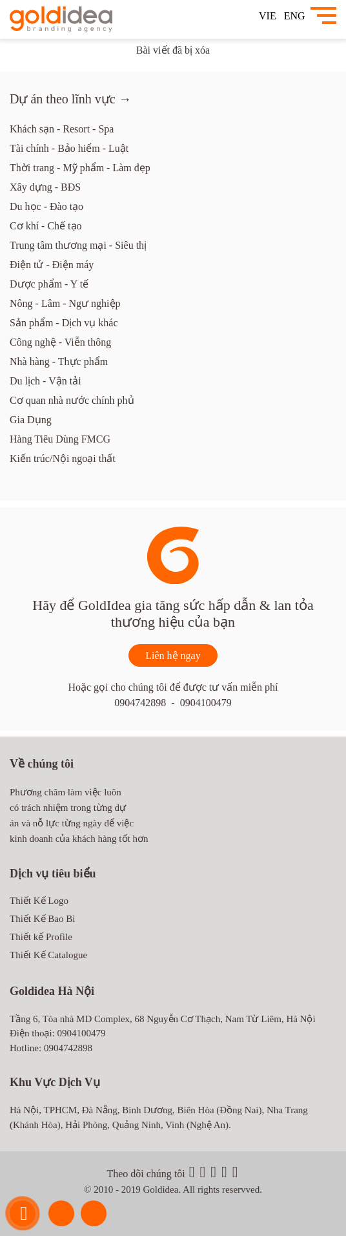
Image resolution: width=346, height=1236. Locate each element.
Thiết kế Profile (41, 937)
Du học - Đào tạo (46, 206)
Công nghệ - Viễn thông (60, 342)
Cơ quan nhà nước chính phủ (72, 400)
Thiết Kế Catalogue (48, 955)
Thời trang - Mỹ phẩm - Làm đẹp (80, 167)
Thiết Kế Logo (39, 901)
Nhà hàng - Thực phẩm (59, 361)
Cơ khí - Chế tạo (46, 225)
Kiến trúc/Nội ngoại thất (63, 458)
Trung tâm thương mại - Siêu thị (78, 245)
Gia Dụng (31, 419)
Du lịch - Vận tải (45, 380)
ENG (294, 15)
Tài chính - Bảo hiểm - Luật (69, 148)
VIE (267, 15)
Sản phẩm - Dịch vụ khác (64, 322)
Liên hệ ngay (172, 655)
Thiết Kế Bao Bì (42, 919)
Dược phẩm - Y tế (49, 283)
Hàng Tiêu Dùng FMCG (60, 439)
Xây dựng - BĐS (45, 187)
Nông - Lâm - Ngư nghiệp (65, 303)
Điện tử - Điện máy (52, 264)
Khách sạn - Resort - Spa (62, 128)
